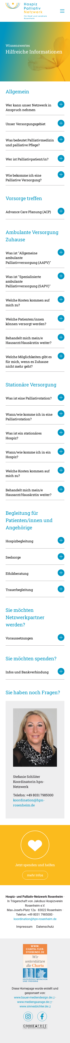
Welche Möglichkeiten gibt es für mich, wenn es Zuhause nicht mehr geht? (29, 361)
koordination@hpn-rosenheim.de (35, 919)
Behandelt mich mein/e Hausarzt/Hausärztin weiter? (28, 340)
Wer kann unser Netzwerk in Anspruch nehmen (28, 107)
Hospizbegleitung (19, 541)
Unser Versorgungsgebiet (25, 124)
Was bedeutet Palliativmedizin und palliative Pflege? (30, 142)
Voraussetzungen (19, 638)
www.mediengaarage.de (34, 1002)
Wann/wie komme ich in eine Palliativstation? (29, 416)
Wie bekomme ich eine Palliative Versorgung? (23, 177)
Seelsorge (13, 557)
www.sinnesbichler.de (35, 1006)
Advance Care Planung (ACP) (28, 212)
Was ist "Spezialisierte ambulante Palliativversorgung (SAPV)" (28, 281)
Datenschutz (45, 926)
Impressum (24, 926)
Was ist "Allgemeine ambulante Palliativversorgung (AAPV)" (28, 258)
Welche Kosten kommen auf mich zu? (27, 302)
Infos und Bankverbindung (27, 672)
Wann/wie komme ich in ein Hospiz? (28, 454)
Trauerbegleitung (19, 589)
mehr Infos (35, 875)
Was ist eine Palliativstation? (29, 398)
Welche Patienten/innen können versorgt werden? (26, 321)
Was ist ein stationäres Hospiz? (24, 435)
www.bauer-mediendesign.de (34, 997)
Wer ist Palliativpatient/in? (27, 159)
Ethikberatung (17, 573)
